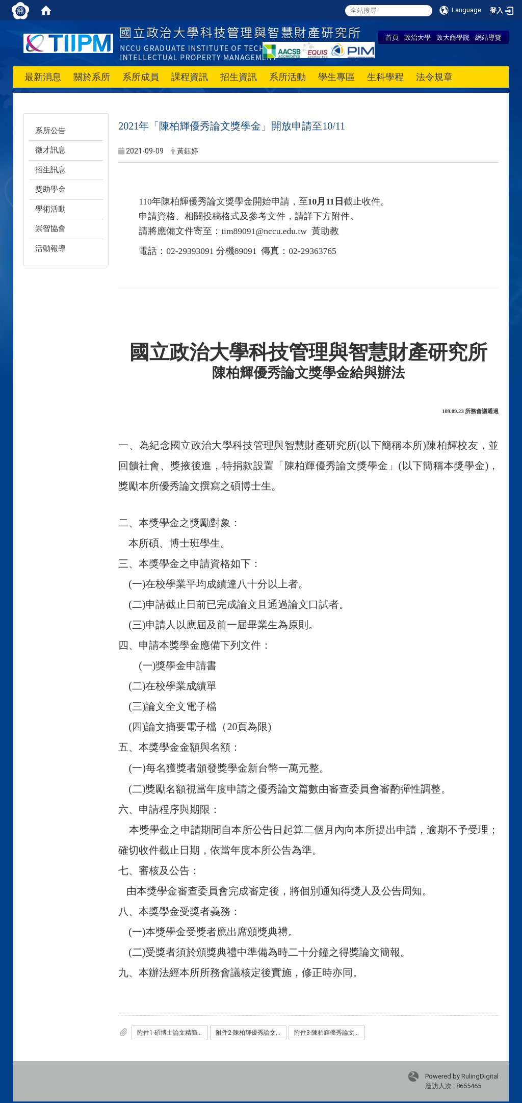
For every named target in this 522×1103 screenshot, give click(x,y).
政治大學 (417, 37)
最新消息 (42, 76)
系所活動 (287, 76)
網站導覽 (488, 37)
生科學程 (385, 76)
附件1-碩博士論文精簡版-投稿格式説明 (172, 1032)
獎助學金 (50, 189)
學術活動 (50, 209)
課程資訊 (189, 76)
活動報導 (50, 248)
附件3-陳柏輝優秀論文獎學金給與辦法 (329, 1032)
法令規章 (434, 76)
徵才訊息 (50, 150)
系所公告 (50, 130)
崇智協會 (50, 228)
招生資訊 (238, 76)
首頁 (392, 37)
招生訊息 (50, 169)
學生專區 (336, 76)
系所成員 (140, 76)
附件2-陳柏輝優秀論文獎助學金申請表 (251, 1032)
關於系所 (91, 76)
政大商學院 (452, 37)
